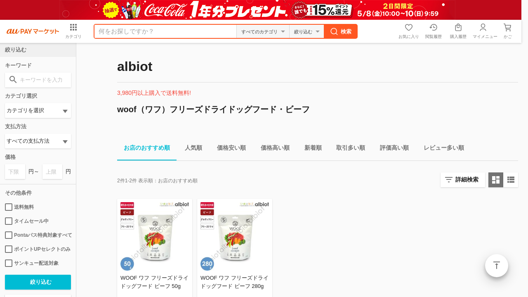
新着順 (310, 149)
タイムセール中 (27, 221)
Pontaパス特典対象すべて (38, 235)
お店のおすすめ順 (143, 149)
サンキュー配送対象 (32, 263)
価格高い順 (272, 149)
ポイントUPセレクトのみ (38, 249)
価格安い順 (228, 149)
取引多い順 (347, 149)
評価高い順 (391, 149)
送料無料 (19, 207)
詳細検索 (466, 179)
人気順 (190, 149)
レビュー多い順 (440, 149)
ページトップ (496, 265)
